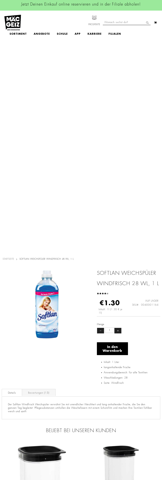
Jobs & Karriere (8, 380)
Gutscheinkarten (9, 431)
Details (12, 183)
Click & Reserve (9, 402)
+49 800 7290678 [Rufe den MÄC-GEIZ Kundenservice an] (114, 390)
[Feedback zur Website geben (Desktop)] (115, 446)
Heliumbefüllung (9, 422)
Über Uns (5, 385)
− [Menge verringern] (100, 121)
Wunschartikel (8, 427)
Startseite (8, 49)
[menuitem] (38, 23)
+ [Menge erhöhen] (118, 121)
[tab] (12, 182)
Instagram (75, 384)
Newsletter (6, 407)
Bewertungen (38, 183)
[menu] (85, 23)
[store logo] (12, 22)
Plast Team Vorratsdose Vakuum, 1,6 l (41, 302)
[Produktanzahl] (109, 120)
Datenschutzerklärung (148, 419)
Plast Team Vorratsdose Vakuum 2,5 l (120, 302)
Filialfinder (6, 375)
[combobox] (127, 37)
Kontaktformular (115, 413)
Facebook (75, 376)
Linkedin (74, 391)
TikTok (73, 399)
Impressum (35, 390)
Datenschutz (36, 375)
